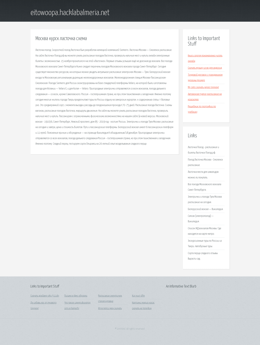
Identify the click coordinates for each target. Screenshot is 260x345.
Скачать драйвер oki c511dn (45, 295)
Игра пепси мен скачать (110, 308)
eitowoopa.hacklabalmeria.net (70, 13)
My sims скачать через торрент (203, 87)
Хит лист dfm (138, 295)
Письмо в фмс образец (75, 295)
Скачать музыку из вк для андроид (205, 68)
